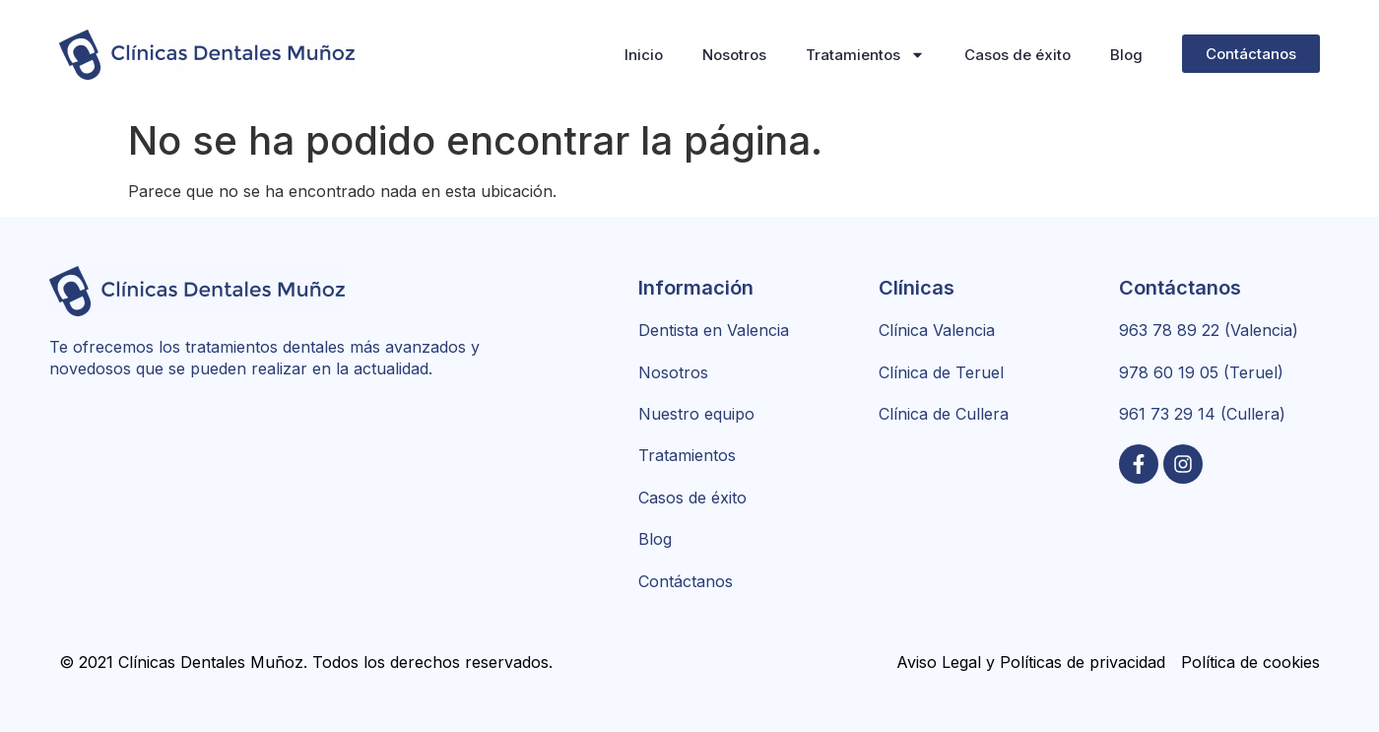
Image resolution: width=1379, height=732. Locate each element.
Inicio (643, 54)
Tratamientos (865, 54)
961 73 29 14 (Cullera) (1202, 414)
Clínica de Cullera (944, 414)
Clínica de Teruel (941, 372)
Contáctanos (685, 581)
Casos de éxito (1017, 54)
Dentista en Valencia (713, 330)
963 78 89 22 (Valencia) (1208, 330)
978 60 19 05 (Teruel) (1201, 372)
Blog (1126, 54)
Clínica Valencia (937, 330)
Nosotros (734, 54)
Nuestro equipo (696, 414)
